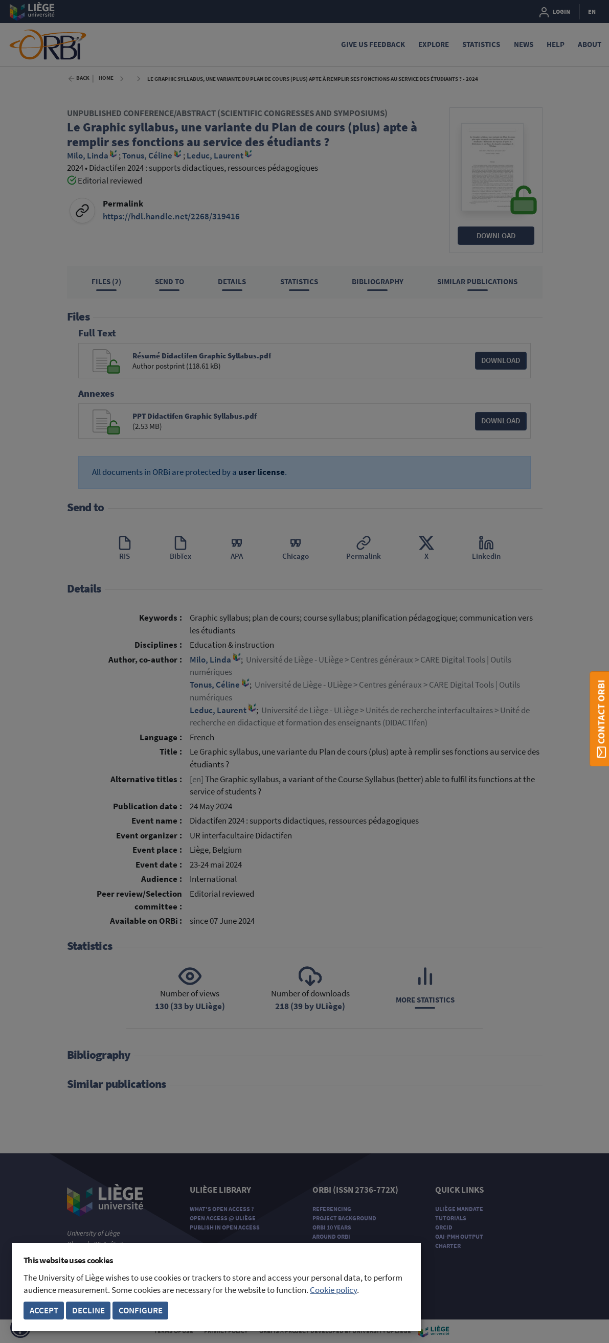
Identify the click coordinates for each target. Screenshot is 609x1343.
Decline (88, 1310)
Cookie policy (333, 1290)
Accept (44, 1310)
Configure (141, 1310)
